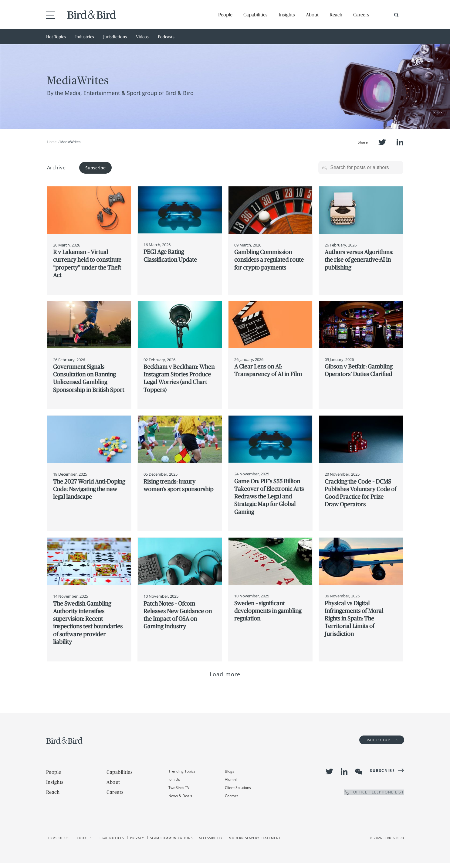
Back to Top (382, 740)
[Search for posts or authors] (365, 168)
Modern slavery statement (255, 838)
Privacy (137, 838)
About (312, 14)
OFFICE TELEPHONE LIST (374, 792)
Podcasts (166, 36)
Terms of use (58, 838)
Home (52, 142)
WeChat (358, 771)
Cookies (84, 838)
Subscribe (95, 168)
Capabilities (255, 14)
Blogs (229, 771)
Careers (361, 14)
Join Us (174, 779)
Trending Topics (181, 771)
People (225, 14)
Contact (231, 795)
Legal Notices (111, 838)
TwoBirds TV (178, 787)
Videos (142, 36)
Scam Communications (171, 838)
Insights (287, 14)
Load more (225, 674)
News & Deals (180, 795)
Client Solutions (238, 787)
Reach (336, 14)
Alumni (231, 779)
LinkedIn (400, 142)
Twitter (382, 142)
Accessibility (211, 838)
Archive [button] (56, 167)
